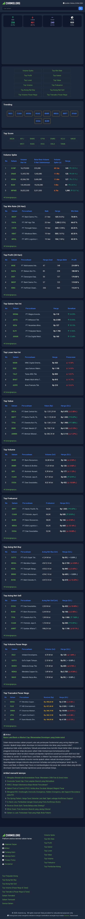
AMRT (13, 629)
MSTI (22, 144)
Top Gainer (57, 75)
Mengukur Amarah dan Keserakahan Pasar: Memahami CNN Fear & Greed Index (37, 778)
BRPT (14, 417)
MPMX (13, 191)
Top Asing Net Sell (57, 90)
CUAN (14, 477)
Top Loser (28, 80)
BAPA (13, 271)
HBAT (14, 234)
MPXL (14, 240)
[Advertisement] (42, 44)
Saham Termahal (8, 896)
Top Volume (28, 85)
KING (13, 288)
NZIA (15, 326)
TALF (15, 374)
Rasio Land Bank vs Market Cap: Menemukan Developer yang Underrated (34, 738)
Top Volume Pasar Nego (27, 95)
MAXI (14, 678)
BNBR (14, 466)
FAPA (14, 223)
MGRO (14, 666)
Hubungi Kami (9, 856)
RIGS (42, 144)
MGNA (15, 315)
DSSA (14, 483)
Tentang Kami (10, 852)
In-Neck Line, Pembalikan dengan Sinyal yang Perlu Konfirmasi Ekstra (34, 802)
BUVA (13, 580)
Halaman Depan (11, 844)
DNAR (13, 174)
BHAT (15, 380)
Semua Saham (7, 903)
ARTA (15, 320)
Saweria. (67, 915)
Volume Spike (28, 71)
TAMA (63, 144)
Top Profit (28, 75)
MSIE (13, 266)
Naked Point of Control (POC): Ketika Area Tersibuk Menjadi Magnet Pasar (35, 789)
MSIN (15, 363)
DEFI (13, 277)
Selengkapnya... (10, 198)
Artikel (6, 848)
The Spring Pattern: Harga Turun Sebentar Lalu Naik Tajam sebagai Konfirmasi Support (40, 799)
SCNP (13, 169)
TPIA (14, 423)
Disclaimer (8, 864)
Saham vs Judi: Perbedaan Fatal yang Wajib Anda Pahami (29, 813)
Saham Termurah (8, 900)
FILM (12, 707)
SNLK (52, 144)
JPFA (12, 716)
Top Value (57, 80)
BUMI (14, 461)
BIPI (13, 472)
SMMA (12, 711)
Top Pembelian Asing (52, 867)
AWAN (15, 337)
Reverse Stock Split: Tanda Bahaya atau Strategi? (26, 806)
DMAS (52, 139)
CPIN (43, 139)
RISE (14, 369)
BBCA (14, 412)
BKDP (14, 217)
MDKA (13, 564)
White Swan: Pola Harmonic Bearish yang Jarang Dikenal (28, 810)
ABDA (12, 139)
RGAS (32, 144)
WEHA (13, 180)
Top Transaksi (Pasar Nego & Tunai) (16, 892)
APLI (22, 139)
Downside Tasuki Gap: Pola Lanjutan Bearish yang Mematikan (30, 782)
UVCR (14, 228)
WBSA (14, 526)
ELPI (15, 331)
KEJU (63, 139)
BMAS (32, 139)
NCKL (13, 569)
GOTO (13, 558)
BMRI (14, 429)
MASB (73, 139)
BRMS (13, 575)
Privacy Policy (9, 860)
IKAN (13, 185)
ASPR (15, 386)
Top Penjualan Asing (10, 876)
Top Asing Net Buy (28, 90)
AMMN (14, 434)
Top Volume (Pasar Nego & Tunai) (15, 888)
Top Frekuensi (57, 85)
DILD (13, 655)
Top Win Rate (57, 71)
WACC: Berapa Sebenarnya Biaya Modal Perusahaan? (27, 785)
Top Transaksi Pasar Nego (57, 95)
